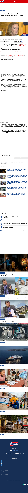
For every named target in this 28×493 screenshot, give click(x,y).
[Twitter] (11, 450)
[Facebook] (10, 450)
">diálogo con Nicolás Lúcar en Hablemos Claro (14, 55)
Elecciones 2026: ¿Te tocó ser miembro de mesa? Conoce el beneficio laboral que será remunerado (16, 194)
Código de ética (3, 468)
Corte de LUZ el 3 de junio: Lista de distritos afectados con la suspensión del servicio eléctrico (16, 170)
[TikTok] (17, 450)
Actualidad (2, 10)
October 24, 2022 (18, 157)
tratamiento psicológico (4, 163)
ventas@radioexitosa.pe (7, 461)
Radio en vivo (2, 475)
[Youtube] (13, 450)
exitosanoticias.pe (6, 463)
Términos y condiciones (4, 473)
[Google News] (16, 450)
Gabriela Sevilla (22, 45)
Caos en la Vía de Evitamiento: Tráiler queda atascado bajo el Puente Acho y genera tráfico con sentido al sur (17, 188)
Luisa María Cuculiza (21, 162)
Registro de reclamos (4, 470)
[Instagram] (14, 450)
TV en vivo (2, 471)
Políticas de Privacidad (4, 474)
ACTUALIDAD (10, 162)
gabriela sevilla (15, 162)
